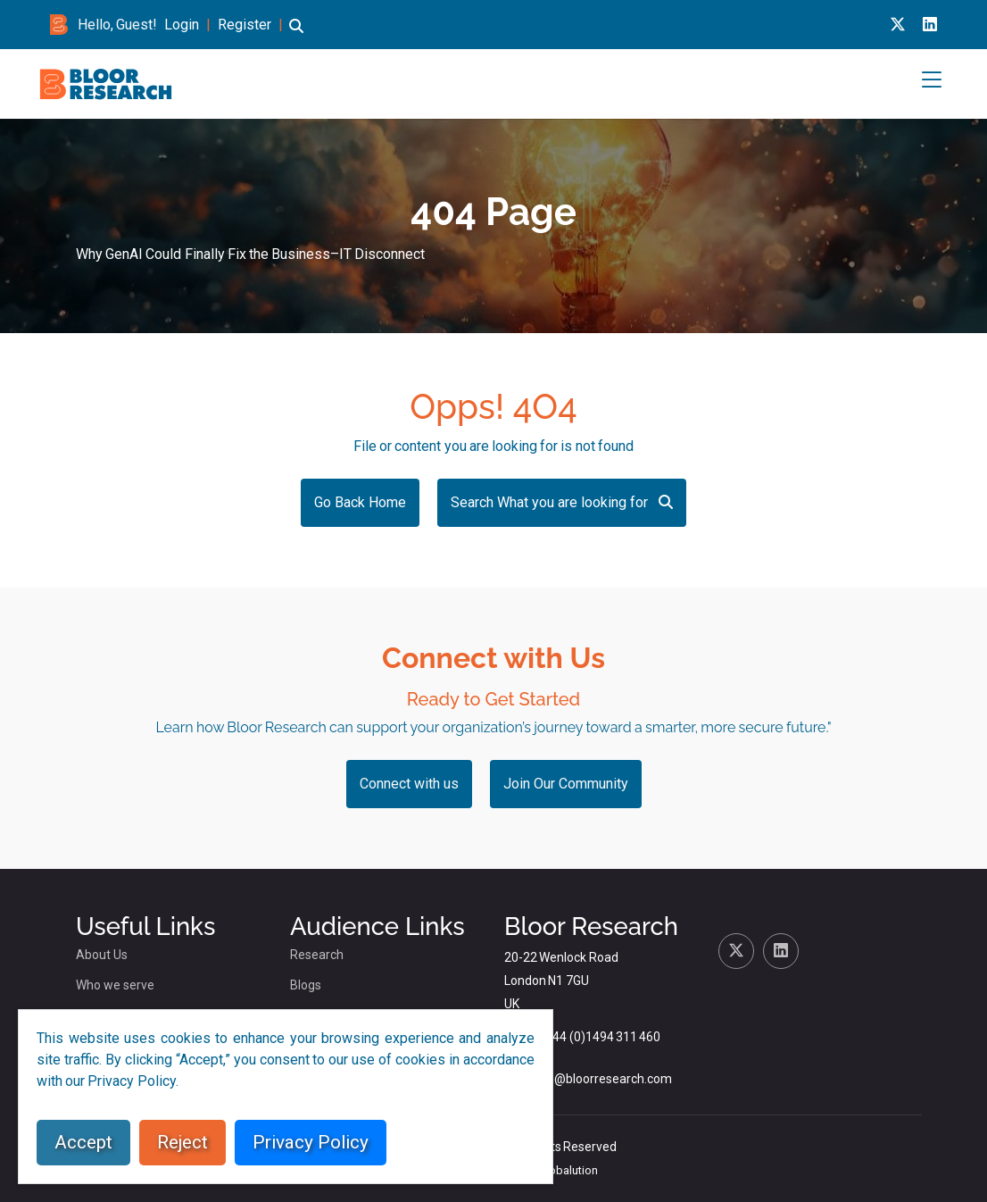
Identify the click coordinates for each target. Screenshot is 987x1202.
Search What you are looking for (562, 502)
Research (317, 954)
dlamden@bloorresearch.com (588, 1079)
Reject (182, 1142)
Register (244, 24)
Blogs (305, 985)
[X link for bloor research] (897, 24)
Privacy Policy (311, 1142)
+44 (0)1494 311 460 (602, 1037)
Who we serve (115, 985)
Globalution (568, 1170)
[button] (296, 34)
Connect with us (409, 783)
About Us (102, 954)
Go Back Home (360, 502)
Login (181, 24)
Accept (83, 1142)
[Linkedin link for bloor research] (930, 24)
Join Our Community (565, 783)
